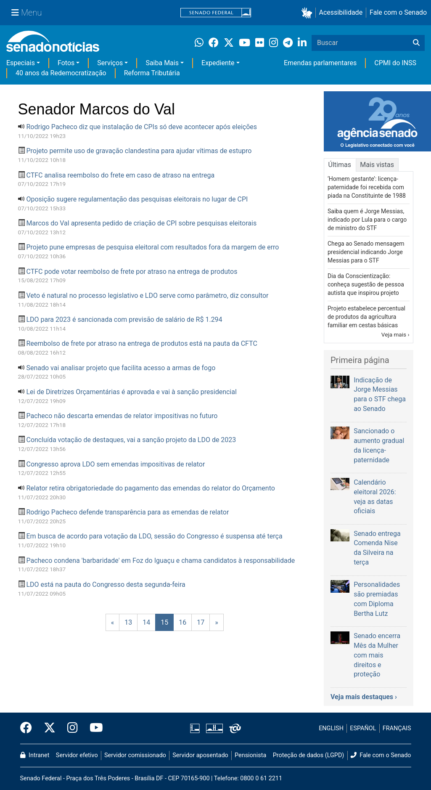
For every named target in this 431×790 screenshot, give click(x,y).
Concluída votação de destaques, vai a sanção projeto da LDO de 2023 (131, 440)
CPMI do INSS (395, 63)
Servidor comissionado (135, 755)
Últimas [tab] (339, 165)
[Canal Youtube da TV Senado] (93, 728)
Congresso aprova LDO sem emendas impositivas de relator (115, 464)
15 (164, 622)
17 (200, 622)
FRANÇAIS (397, 728)
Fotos (66, 63)
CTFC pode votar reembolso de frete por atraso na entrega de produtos (131, 272)
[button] (308, 13)
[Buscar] (416, 42)
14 (146, 622)
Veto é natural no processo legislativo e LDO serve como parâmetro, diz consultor (147, 296)
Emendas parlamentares (320, 63)
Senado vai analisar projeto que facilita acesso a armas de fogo (120, 368)
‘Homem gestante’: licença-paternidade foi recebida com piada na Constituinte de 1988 (367, 187)
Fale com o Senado (398, 12)
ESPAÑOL (363, 728)
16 (182, 622)
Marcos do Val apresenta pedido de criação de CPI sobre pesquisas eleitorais (141, 223)
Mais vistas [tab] (377, 165)
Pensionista (250, 755)
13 (128, 622)
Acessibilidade (341, 12)
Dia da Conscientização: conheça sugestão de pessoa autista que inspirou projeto (366, 284)
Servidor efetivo (77, 755)
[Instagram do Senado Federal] (72, 728)
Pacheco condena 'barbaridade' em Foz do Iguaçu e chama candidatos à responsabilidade (160, 561)
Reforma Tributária (152, 73)
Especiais (20, 63)
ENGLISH (331, 728)
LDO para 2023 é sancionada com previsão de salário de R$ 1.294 (124, 319)
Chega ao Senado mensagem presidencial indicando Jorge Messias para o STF (366, 252)
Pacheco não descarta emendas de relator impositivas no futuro (121, 416)
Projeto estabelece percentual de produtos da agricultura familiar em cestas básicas (366, 317)
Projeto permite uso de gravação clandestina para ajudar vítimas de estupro (138, 151)
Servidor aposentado (200, 755)
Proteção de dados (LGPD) (308, 755)
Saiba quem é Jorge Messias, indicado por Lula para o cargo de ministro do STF (367, 219)
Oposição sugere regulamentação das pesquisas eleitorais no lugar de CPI (137, 199)
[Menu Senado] (26, 13)
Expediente (217, 63)
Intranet (35, 755)
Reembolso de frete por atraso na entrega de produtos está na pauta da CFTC (141, 343)
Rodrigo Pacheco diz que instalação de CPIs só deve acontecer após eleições (141, 127)
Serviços (110, 63)
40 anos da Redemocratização (61, 73)
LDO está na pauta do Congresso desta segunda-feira (105, 585)
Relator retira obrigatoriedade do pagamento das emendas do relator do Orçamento (150, 488)
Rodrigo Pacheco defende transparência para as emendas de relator (127, 512)
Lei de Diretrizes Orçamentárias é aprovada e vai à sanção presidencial (131, 392)
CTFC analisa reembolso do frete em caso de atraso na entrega (120, 175)
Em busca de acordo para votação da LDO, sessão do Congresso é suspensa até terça (154, 536)
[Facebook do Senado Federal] (29, 728)
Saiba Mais (162, 63)
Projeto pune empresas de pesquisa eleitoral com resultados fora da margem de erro (152, 247)
